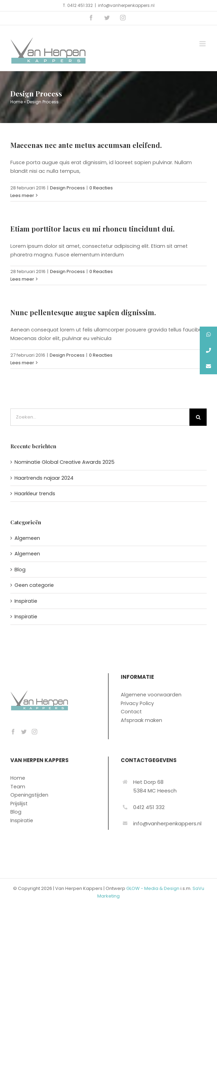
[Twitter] (24, 731)
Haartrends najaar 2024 (43, 478)
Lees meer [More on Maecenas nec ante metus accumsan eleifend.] (22, 195)
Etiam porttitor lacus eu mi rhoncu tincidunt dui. (92, 228)
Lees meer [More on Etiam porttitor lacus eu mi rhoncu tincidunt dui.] (22, 279)
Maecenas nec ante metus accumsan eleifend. (86, 145)
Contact (131, 711)
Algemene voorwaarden (151, 694)
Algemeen (27, 538)
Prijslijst (19, 803)
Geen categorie (34, 585)
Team (17, 786)
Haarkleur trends (34, 493)
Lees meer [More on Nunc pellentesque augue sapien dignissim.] (22, 362)
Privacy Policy (137, 703)
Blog (20, 569)
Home (16, 102)
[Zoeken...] (99, 417)
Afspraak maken (141, 720)
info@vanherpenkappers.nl (126, 5)
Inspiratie (25, 601)
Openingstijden (29, 794)
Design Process (67, 188)
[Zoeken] (198, 417)
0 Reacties (101, 188)
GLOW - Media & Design (152, 888)
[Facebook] (13, 731)
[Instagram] (34, 731)
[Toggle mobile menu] (203, 43)
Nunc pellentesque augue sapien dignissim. (83, 312)
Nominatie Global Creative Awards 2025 (64, 462)
